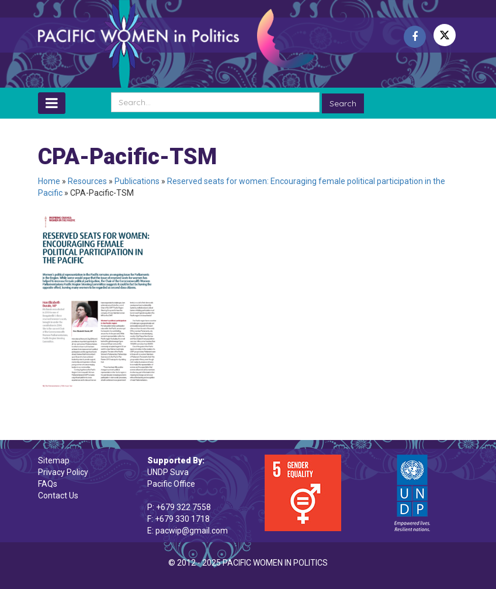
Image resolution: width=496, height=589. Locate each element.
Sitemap (54, 460)
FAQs (47, 483)
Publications (137, 181)
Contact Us (58, 495)
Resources (87, 181)
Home (49, 181)
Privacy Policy (63, 472)
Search (342, 103)
